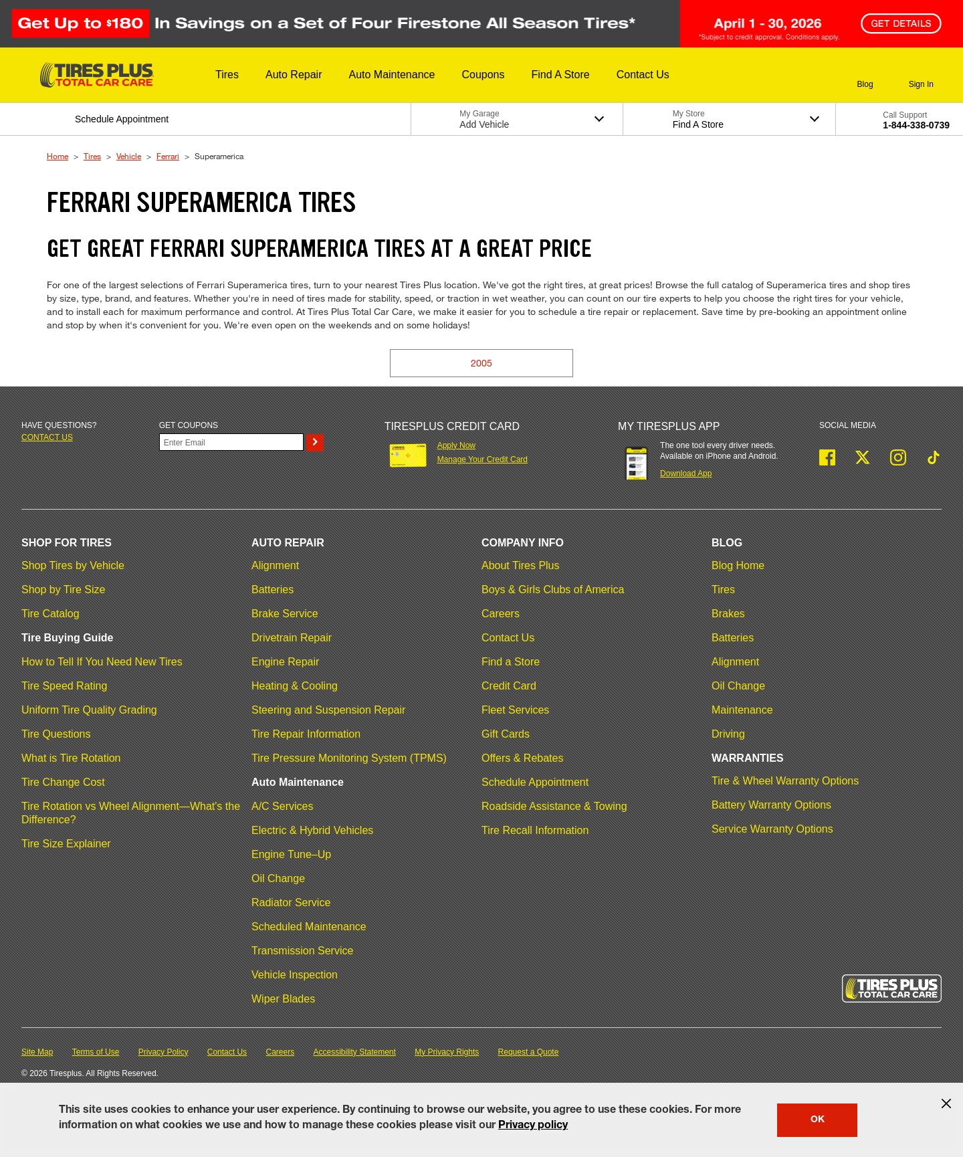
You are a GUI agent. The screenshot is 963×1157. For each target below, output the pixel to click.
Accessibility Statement (355, 1052)
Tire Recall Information (534, 830)
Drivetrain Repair (291, 637)
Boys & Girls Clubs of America (552, 589)
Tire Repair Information (305, 734)
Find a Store (510, 661)
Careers (500, 613)
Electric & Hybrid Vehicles (312, 830)
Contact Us (507, 637)
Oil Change (278, 878)
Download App (686, 473)
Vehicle (128, 155)
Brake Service (284, 613)
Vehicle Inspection (294, 974)
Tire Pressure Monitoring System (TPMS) (349, 758)
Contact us (47, 437)
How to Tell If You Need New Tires (102, 661)
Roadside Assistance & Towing (554, 806)
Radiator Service (290, 902)
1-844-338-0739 (916, 125)
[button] (227, 75)
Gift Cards (505, 734)
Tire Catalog (50, 613)
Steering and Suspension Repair (328, 710)
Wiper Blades (283, 999)
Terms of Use (96, 1052)
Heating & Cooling (294, 686)
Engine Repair (285, 661)
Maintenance (742, 710)
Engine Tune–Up (291, 854)
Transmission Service (302, 950)
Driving (728, 734)
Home (57, 155)
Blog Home (738, 565)
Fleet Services (515, 710)
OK (818, 1120)
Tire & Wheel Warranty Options (785, 780)
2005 (481, 363)
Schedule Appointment (534, 782)
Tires (92, 155)
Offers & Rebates (522, 758)
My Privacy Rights (447, 1052)
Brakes (728, 613)
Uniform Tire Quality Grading (89, 710)
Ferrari (167, 155)
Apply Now (456, 445)
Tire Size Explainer (66, 843)
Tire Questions (55, 734)
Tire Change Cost (63, 782)
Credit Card (508, 686)
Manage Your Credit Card (482, 459)
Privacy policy (533, 1126)
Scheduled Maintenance (308, 926)
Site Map (37, 1052)
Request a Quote (528, 1052)
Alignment (275, 565)
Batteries (272, 589)
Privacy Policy (163, 1052)
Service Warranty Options (772, 829)
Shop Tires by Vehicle (72, 565)
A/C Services (282, 806)
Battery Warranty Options (771, 805)
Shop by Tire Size (63, 589)
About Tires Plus (520, 565)
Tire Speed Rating (64, 686)
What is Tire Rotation (71, 758)
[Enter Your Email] (231, 442)
